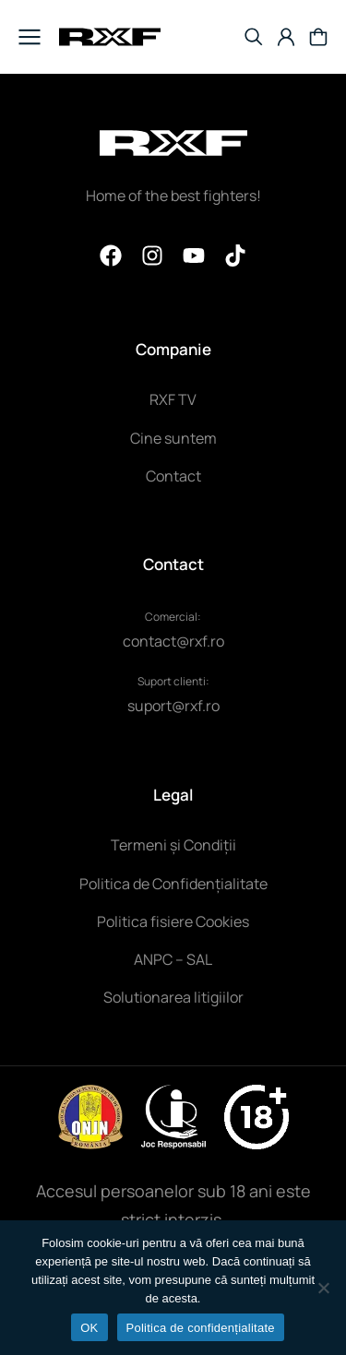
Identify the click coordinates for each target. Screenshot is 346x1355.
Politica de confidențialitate (200, 1328)
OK (89, 1328)
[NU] (323, 1287)
